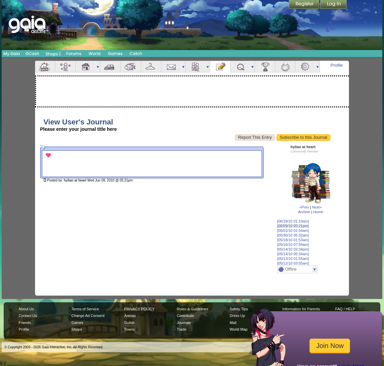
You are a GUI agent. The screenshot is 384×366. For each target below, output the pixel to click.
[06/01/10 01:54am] (293, 231)
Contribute (185, 316)
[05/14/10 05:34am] (293, 254)
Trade (181, 329)
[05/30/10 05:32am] (293, 235)
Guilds (129, 323)
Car (110, 66)
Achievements (265, 66)
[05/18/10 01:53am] (293, 240)
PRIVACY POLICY (139, 309)
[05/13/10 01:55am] (293, 259)
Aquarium (131, 66)
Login (333, 5)
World (94, 53)
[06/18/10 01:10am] (293, 221)
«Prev (304, 207)
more (98, 66)
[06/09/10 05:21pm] (293, 226)
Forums (73, 53)
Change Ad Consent (88, 316)
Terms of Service (85, 309)
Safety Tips (239, 309)
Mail (171, 66)
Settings (306, 66)
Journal (220, 66)
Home (318, 212)
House (86, 66)
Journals (184, 323)
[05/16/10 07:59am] (293, 245)
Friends (196, 66)
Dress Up (237, 316)
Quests (240, 66)
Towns (129, 329)
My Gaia (11, 53)
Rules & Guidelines (192, 309)
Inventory (151, 66)
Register (304, 5)
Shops (53, 53)
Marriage (285, 66)
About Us (26, 309)
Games (115, 53)
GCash (32, 53)
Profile (337, 65)
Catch (136, 53)
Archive (304, 212)
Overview (45, 66)
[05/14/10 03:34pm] (293, 249)
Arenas (130, 316)
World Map (238, 329)
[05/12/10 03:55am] (293, 263)
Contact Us (28, 316)
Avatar (65, 66)
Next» (317, 207)
